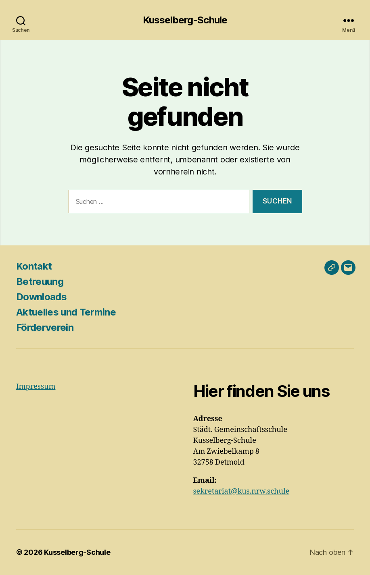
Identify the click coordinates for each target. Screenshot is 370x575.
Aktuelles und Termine (66, 312)
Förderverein (44, 327)
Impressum (35, 386)
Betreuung (39, 281)
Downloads (41, 297)
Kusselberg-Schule (185, 20)
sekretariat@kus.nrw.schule (241, 491)
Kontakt (34, 266)
